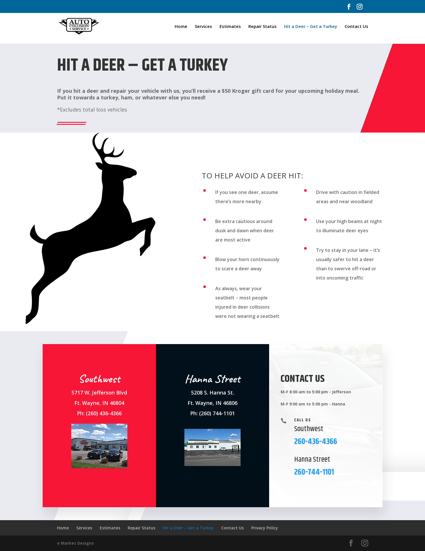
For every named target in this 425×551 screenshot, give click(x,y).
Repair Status (262, 26)
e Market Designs (75, 543)
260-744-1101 (314, 472)
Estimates (230, 26)
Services (203, 26)
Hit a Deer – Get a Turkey (310, 26)
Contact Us (356, 26)
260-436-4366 (315, 442)
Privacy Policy (264, 528)
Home (181, 26)
